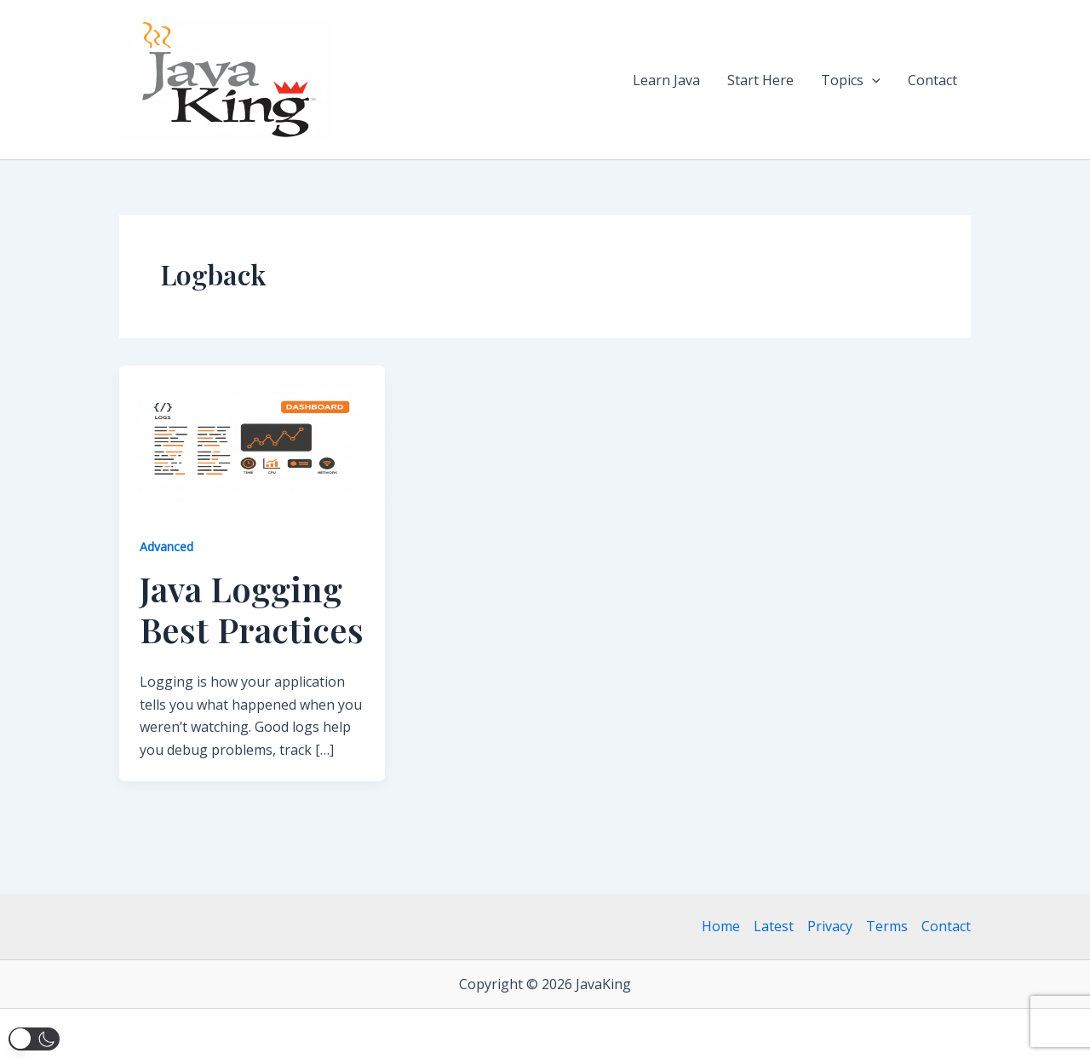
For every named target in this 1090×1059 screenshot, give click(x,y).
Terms (887, 926)
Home (721, 926)
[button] (872, 80)
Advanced (166, 546)
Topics (851, 80)
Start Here (760, 80)
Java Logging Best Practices (252, 609)
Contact (932, 80)
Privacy (829, 926)
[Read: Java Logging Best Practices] (252, 438)
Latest (774, 926)
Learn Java (666, 80)
